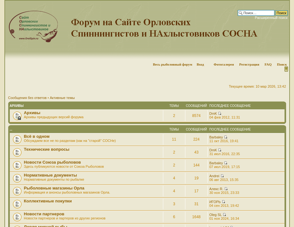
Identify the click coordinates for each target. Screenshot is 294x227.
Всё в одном (37, 136)
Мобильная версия (285, 69)
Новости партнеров (44, 214)
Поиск (282, 64)
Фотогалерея (223, 64)
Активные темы (62, 98)
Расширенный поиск (271, 18)
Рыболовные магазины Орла (54, 188)
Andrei (214, 176)
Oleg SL (215, 215)
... (11, 129)
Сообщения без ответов (27, 98)
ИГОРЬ (215, 202)
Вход (200, 64)
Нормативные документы (50, 175)
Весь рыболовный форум (172, 64)
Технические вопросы (46, 149)
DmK (213, 113)
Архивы (17, 106)
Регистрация (249, 64)
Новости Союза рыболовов (52, 162)
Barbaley (216, 137)
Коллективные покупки (48, 201)
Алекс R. (216, 189)
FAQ (268, 64)
